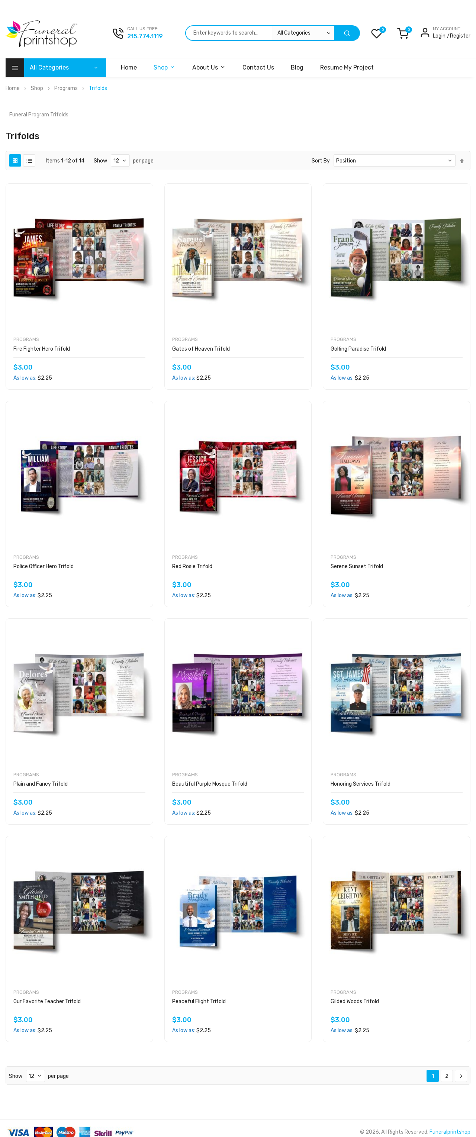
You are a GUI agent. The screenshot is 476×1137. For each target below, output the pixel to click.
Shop (37, 88)
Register (460, 36)
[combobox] (259, 33)
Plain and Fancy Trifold (40, 784)
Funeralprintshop (450, 1132)
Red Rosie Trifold (192, 566)
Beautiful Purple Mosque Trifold (209, 784)
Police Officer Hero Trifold (43, 566)
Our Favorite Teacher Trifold (47, 1001)
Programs (66, 88)
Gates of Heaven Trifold (201, 349)
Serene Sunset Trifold (357, 566)
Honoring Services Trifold (360, 784)
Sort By (321, 161)
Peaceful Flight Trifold (199, 1001)
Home (13, 88)
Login (439, 36)
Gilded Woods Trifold (355, 1001)
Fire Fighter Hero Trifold (41, 349)
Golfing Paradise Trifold (358, 349)
